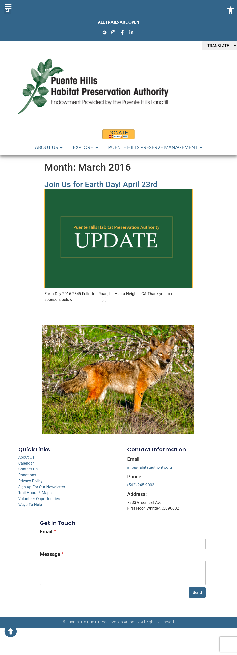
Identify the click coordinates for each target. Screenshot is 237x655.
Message (51, 554)
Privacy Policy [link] (30, 481)
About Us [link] (26, 457)
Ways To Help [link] (30, 504)
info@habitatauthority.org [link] (149, 467)
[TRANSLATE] (219, 45)
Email (48, 532)
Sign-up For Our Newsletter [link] (41, 487)
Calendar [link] (26, 463)
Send (197, 592)
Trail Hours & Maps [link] (35, 492)
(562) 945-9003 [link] (140, 485)
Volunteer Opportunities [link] (39, 498)
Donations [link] (27, 475)
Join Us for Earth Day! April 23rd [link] (101, 184)
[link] (105, 32)
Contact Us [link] (28, 469)
